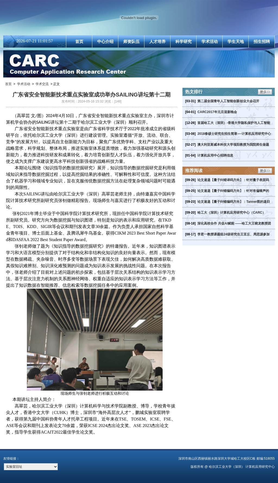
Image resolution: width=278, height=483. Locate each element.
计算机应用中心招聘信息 (215, 155)
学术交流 (42, 84)
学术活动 (209, 41)
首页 (79, 41)
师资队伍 (131, 41)
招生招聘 (262, 41)
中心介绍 (105, 41)
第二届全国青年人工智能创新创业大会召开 (228, 101)
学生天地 (236, 41)
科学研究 (183, 41)
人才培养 (157, 41)
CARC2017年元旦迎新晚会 (217, 112)
